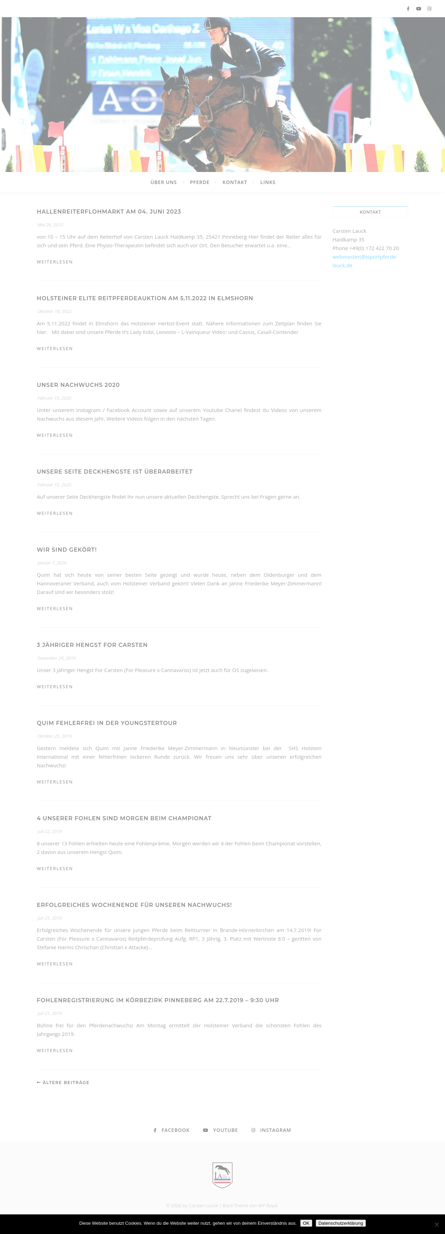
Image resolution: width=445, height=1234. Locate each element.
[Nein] (436, 1224)
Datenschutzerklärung (340, 1223)
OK (306, 1223)
